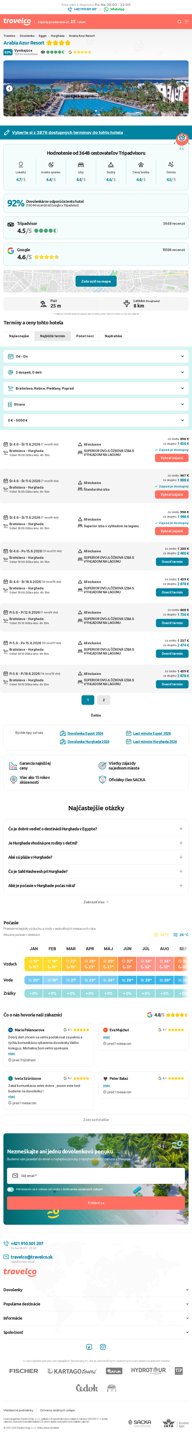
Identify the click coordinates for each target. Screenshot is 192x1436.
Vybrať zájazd (172, 458)
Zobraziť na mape (96, 281)
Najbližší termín (52, 336)
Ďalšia (96, 715)
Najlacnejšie (19, 336)
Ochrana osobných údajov (57, 1410)
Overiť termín (172, 562)
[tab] (96, 110)
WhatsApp (114, 9)
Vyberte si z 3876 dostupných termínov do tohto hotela (63, 132)
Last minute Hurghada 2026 (151, 741)
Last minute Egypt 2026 (148, 733)
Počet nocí (85, 336)
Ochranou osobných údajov (83, 1189)
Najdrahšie (113, 336)
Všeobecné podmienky (18, 1410)
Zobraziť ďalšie (96, 1120)
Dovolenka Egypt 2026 (81, 733)
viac (11, 1053)
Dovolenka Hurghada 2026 (84, 741)
